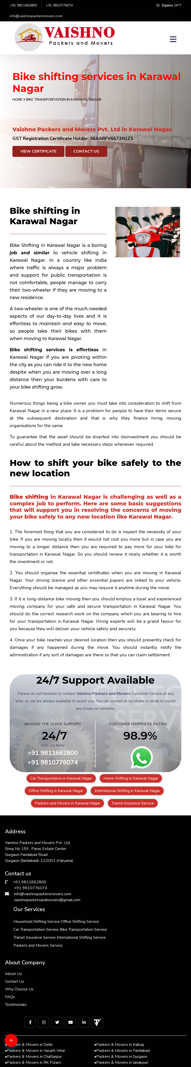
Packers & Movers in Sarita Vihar (123, 1038)
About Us (13, 926)
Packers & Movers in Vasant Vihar (35, 1003)
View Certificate (38, 151)
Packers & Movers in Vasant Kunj (123, 1026)
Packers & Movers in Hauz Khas (122, 1044)
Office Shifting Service (127, 849)
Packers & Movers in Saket (29, 1038)
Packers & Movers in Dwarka (31, 1032)
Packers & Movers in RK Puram (33, 1015)
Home (17, 99)
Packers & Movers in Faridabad (122, 1003)
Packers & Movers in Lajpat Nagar (124, 1020)
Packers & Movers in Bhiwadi (120, 1032)
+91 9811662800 (23, 5)
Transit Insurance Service (133, 803)
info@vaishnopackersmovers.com (36, 16)
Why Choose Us (19, 941)
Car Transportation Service (130, 857)
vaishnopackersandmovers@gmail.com (47, 897)
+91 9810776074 (59, 5)
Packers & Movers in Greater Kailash (37, 1020)
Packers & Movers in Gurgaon (120, 1009)
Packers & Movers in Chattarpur (33, 1009)
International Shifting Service (132, 881)
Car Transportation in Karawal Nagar (61, 778)
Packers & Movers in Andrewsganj (36, 1050)
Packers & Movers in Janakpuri (121, 1015)
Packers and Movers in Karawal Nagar (67, 803)
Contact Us (86, 151)
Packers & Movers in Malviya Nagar (36, 1044)
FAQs (10, 949)
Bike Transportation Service (131, 865)
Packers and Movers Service (132, 889)
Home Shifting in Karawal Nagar (130, 778)
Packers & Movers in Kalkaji (119, 997)
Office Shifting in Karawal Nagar (56, 791)
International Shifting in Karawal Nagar (127, 791)
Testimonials (16, 956)
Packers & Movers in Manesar (31, 1026)
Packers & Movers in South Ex (121, 1050)
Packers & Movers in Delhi (28, 997)
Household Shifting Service (131, 841)
